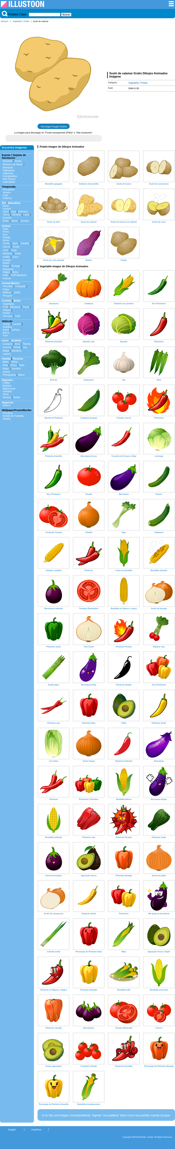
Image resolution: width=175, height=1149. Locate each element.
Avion (6, 329)
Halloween (9, 170)
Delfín (17, 292)
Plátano (7, 310)
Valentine (8, 173)
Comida (6, 300)
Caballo (24, 243)
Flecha (26, 343)
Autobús (7, 326)
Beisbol (7, 385)
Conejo (7, 260)
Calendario (9, 181)
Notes (16, 397)
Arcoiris (24, 220)
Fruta (6, 306)
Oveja (16, 246)
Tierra (6, 214)
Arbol (6, 211)
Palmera (23, 211)
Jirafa (18, 253)
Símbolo (16, 340)
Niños (14, 361)
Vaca (15, 243)
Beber (17, 300)
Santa (18, 161)
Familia (6, 358)
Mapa (6, 350)
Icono (5, 340)
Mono (6, 240)
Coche (6, 324)
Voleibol (7, 391)
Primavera (8, 189)
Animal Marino (10, 283)
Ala (25, 347)
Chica (13, 365)
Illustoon (4, 21)
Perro (6, 231)
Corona (7, 347)
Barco (6, 332)
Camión (16, 324)
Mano (21, 374)
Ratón (6, 263)
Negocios (7, 402)
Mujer (6, 368)
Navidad (7, 161)
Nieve (14, 220)
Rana (6, 266)
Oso (5, 234)
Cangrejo (20, 286)
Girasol (7, 208)
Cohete (15, 329)
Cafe (17, 316)
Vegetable (17, 21)
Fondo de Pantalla (13, 415)
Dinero (6, 405)
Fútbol (6, 382)
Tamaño (16, 214)
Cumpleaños (10, 176)
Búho (15, 272)
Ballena (7, 292)
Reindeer (8, 167)
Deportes (7, 380)
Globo (17, 347)
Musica (7, 397)
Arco (17, 343)
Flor (4, 203)
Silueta (7, 418)
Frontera (7, 413)
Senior (6, 371)
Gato (5, 228)
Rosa (6, 205)
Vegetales (8, 303)
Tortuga (15, 266)
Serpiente (8, 269)
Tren (5, 335)
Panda (6, 237)
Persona (18, 358)
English (12, 1129)
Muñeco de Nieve (13, 164)
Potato (26, 21)
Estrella (7, 217)
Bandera (16, 350)
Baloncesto (9, 388)
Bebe (6, 361)
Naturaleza (13, 203)
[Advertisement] (141, 48)
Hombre (16, 368)
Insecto (7, 278)
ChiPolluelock (18, 275)
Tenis (6, 394)
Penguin (7, 295)
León (5, 250)
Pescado (8, 286)
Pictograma (9, 374)
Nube (6, 220)
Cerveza (7, 316)
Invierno (7, 198)
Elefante (7, 253)
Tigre (14, 250)
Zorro (15, 256)
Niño (5, 365)
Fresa (26, 306)
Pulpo (6, 289)
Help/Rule (36, 1129)
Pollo (5, 275)
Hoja (13, 211)
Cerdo (6, 243)
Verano (7, 192)
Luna (26, 214)
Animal (6, 226)
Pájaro (6, 272)
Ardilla (6, 256)
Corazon (7, 343)
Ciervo (6, 246)
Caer (5, 195)
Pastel (6, 313)
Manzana (14, 306)
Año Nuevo (9, 179)
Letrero (7, 353)
